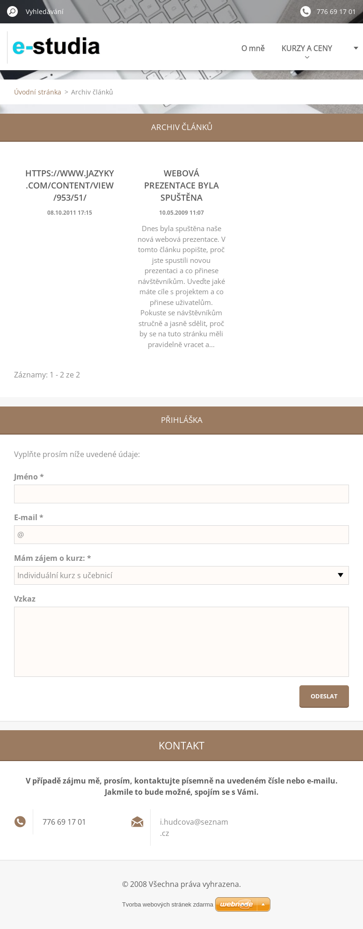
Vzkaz (25, 599)
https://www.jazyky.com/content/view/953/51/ (69, 185)
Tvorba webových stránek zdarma (167, 904)
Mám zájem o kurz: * (52, 558)
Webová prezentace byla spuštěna (181, 185)
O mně (253, 48)
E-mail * (29, 517)
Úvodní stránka (37, 91)
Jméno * (29, 477)
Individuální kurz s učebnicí (64, 575)
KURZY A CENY (307, 50)
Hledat (12, 11)
